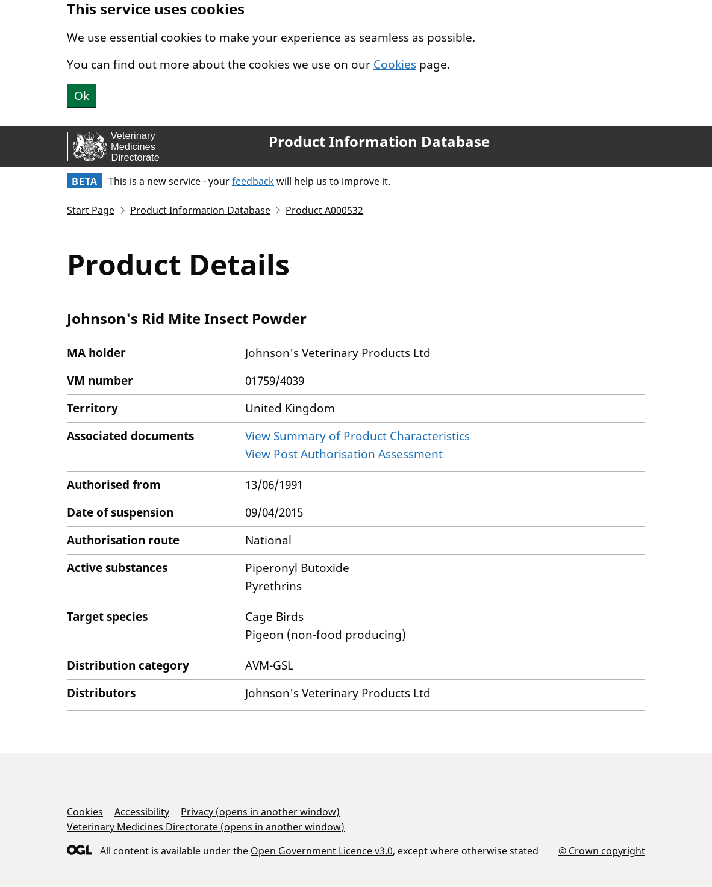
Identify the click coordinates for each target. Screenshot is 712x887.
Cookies (394, 64)
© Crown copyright (601, 850)
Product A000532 (324, 210)
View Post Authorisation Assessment (344, 454)
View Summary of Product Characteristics (357, 436)
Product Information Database (379, 141)
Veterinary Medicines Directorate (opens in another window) (206, 826)
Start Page (90, 210)
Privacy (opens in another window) (260, 811)
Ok (81, 96)
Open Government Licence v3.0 (322, 850)
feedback (253, 181)
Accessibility (141, 811)
